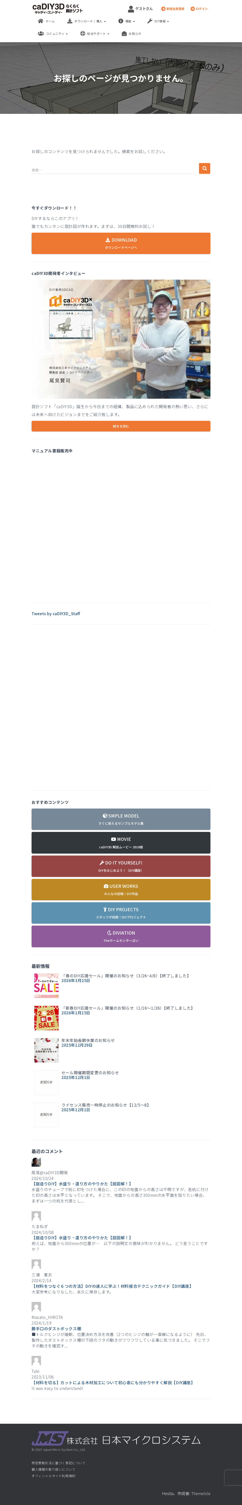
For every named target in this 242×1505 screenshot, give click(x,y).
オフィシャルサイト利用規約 (54, 1475)
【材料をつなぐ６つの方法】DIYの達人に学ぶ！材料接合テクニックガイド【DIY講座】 (112, 1286)
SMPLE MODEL (121, 819)
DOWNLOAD (121, 243)
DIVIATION (121, 936)
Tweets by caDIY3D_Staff (56, 613)
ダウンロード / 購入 (86, 21)
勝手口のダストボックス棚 (56, 1329)
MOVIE (121, 842)
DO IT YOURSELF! (121, 866)
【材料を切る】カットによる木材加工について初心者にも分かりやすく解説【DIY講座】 (113, 1382)
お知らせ (131, 33)
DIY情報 (158, 21)
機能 (126, 21)
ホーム (46, 21)
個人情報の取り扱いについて (54, 1469)
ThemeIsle (200, 1493)
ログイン (199, 8)
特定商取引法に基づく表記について (59, 1463)
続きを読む (121, 426)
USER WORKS (121, 889)
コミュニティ (53, 33)
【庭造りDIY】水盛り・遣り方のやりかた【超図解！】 (82, 1184)
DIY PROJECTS (121, 912)
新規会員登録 (173, 8)
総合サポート (94, 33)
